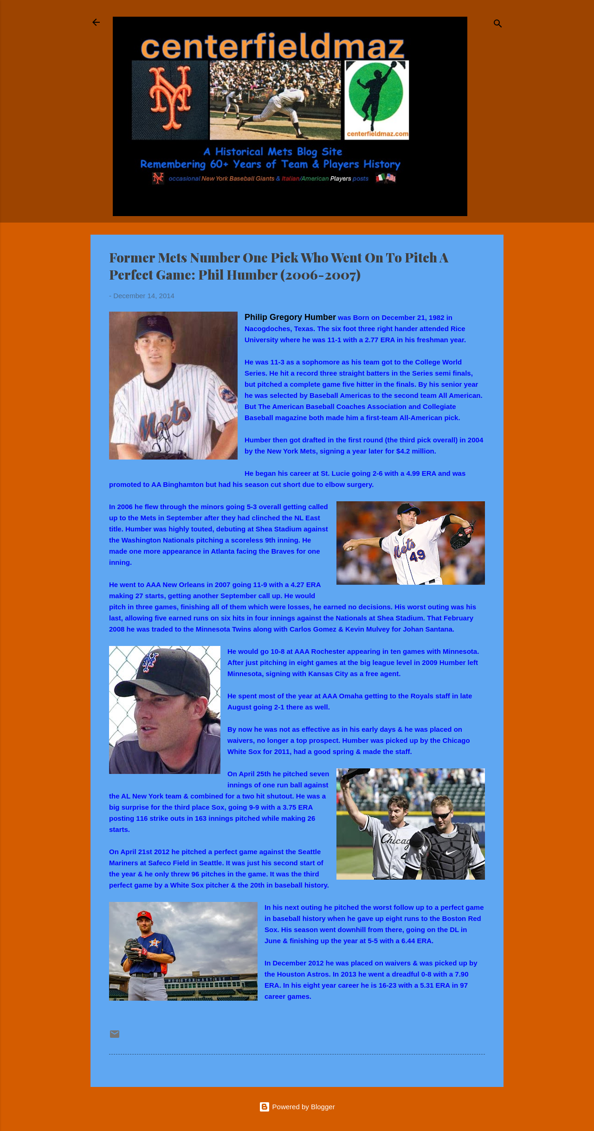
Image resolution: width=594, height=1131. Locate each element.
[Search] (498, 25)
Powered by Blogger (297, 1107)
